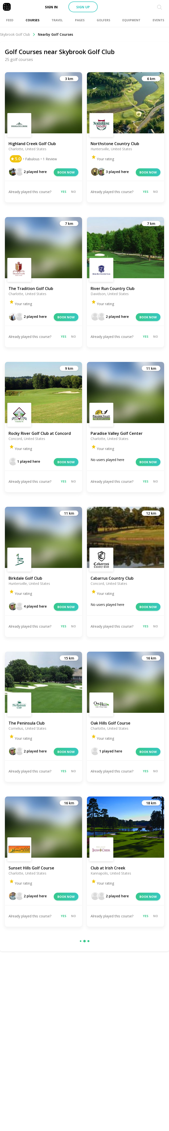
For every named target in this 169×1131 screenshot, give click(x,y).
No (73, 192)
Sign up (83, 7)
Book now (66, 172)
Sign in (51, 7)
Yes (63, 192)
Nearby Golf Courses (55, 34)
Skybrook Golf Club (17, 34)
